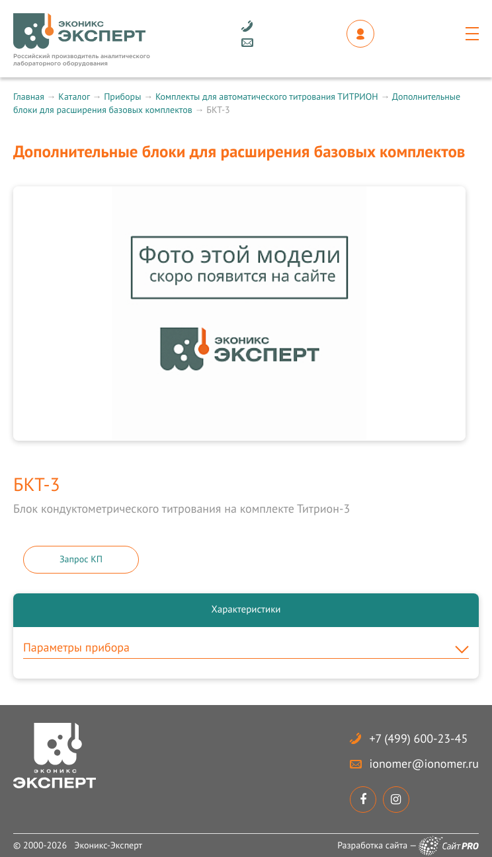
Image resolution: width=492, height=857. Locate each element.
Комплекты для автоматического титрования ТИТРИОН (266, 96)
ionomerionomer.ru (424, 763)
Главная (28, 96)
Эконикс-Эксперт (108, 845)
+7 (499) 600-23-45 (419, 738)
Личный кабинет (360, 34)
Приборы (122, 96)
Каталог (73, 96)
